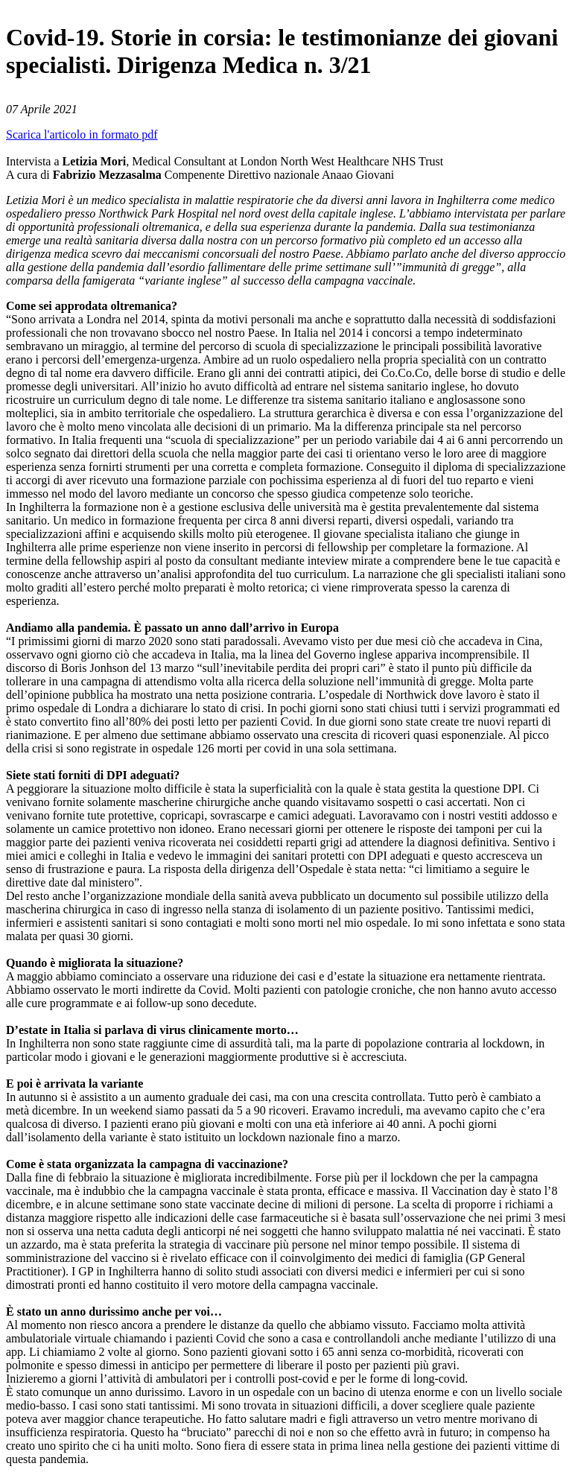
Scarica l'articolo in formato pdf (82, 134)
